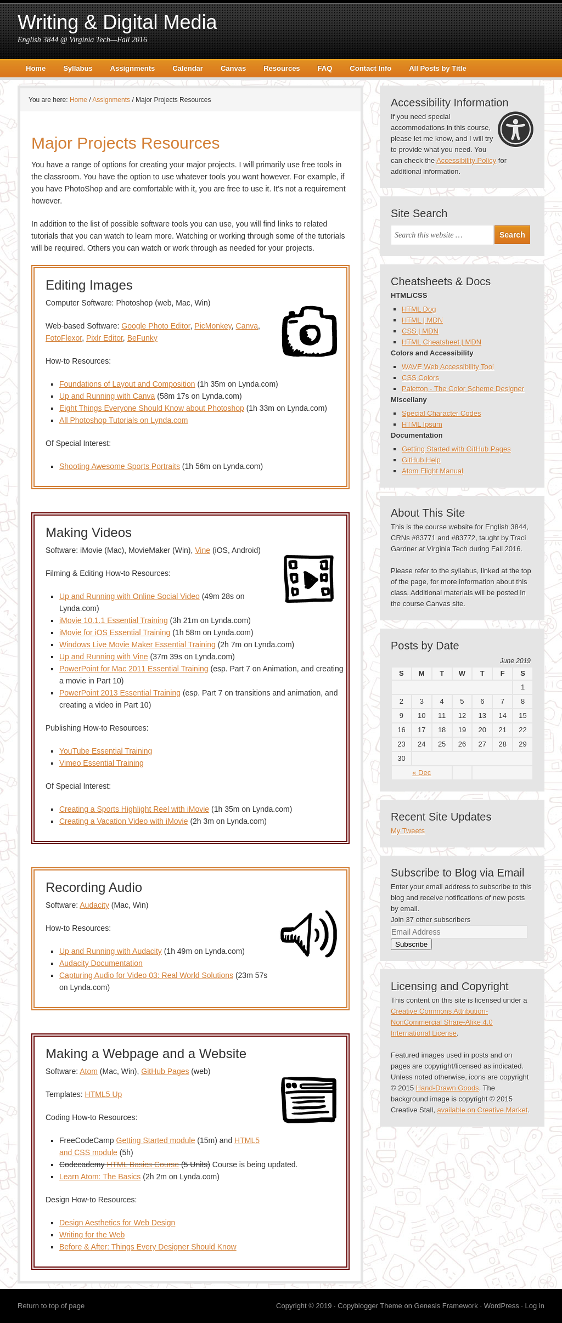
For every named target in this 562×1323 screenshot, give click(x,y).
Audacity (94, 905)
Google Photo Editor (155, 325)
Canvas (233, 68)
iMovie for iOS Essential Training (114, 632)
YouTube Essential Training (105, 751)
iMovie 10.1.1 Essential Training (113, 620)
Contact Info (370, 68)
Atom (89, 1071)
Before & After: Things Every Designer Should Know (148, 1246)
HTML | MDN (422, 320)
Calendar (187, 68)
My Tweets (408, 831)
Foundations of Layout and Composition (127, 384)
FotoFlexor (64, 337)
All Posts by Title (438, 68)
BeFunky (142, 337)
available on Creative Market (482, 1110)
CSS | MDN (420, 331)
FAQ (325, 68)
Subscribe (411, 944)
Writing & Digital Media (117, 22)
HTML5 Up (103, 1094)
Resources (281, 68)
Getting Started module (155, 1140)
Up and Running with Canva (107, 396)
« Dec (421, 772)
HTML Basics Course (142, 1164)
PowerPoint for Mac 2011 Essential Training (134, 668)
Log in (534, 1306)
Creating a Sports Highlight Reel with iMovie (134, 809)
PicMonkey (212, 325)
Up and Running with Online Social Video (129, 596)
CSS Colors (420, 378)
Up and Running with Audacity (110, 951)
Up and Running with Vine (103, 656)
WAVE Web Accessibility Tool (448, 367)
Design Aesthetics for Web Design (117, 1222)
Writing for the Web (92, 1234)
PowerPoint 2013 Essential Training (120, 692)
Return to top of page (51, 1306)
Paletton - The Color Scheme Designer (463, 389)
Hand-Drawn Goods (447, 1088)
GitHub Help (421, 460)
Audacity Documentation (101, 963)
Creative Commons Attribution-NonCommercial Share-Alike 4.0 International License (442, 1022)
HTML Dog (419, 309)
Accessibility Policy (466, 160)
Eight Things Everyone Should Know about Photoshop (151, 408)
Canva (247, 325)
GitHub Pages (165, 1071)
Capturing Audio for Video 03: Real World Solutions (146, 975)
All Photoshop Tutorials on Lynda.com (123, 420)
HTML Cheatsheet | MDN (441, 342)
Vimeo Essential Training (101, 763)
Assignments (132, 68)
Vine (202, 550)
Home (36, 68)
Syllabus (77, 68)
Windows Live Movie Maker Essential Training (137, 644)
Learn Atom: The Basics (99, 1176)
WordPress (501, 1306)
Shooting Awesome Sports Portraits (119, 466)
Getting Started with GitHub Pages (456, 449)
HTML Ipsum (422, 424)
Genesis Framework (446, 1306)
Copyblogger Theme (370, 1306)
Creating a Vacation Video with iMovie (123, 821)
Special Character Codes (441, 413)
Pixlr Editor (104, 337)
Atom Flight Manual (432, 471)
